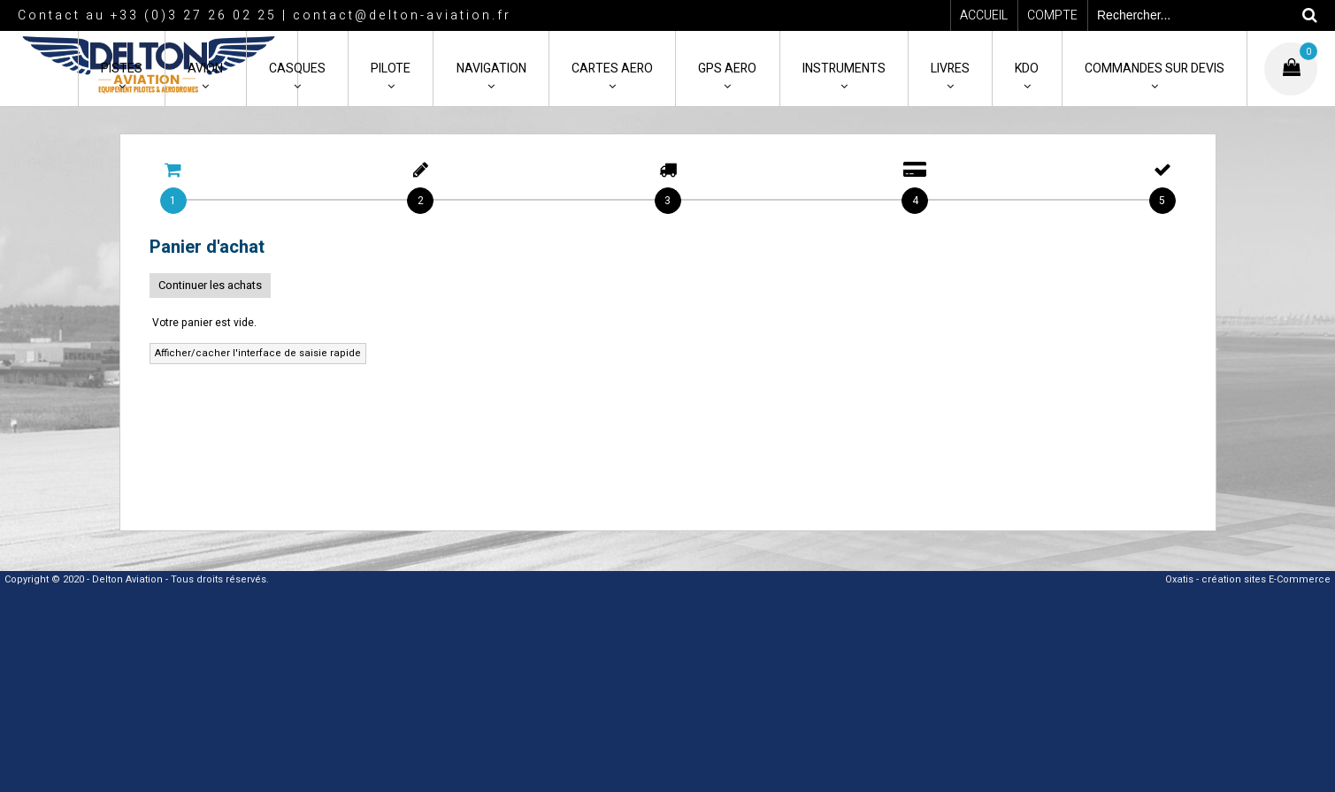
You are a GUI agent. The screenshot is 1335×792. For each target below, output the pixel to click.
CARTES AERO (612, 68)
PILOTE (390, 68)
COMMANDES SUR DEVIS (1154, 68)
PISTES (121, 68)
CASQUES (297, 68)
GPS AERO (727, 68)
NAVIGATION (491, 68)
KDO (1027, 68)
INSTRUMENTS (844, 68)
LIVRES (950, 68)
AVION (205, 68)
